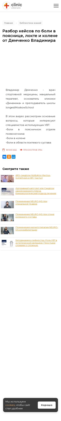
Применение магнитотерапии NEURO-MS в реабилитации (36, 228)
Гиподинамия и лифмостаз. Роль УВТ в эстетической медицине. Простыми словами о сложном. (36, 243)
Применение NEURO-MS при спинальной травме (31, 202)
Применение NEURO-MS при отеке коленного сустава (34, 215)
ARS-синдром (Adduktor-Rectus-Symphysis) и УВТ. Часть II (33, 176)
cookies (10, 405)
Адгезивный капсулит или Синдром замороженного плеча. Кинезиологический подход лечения (35, 191)
